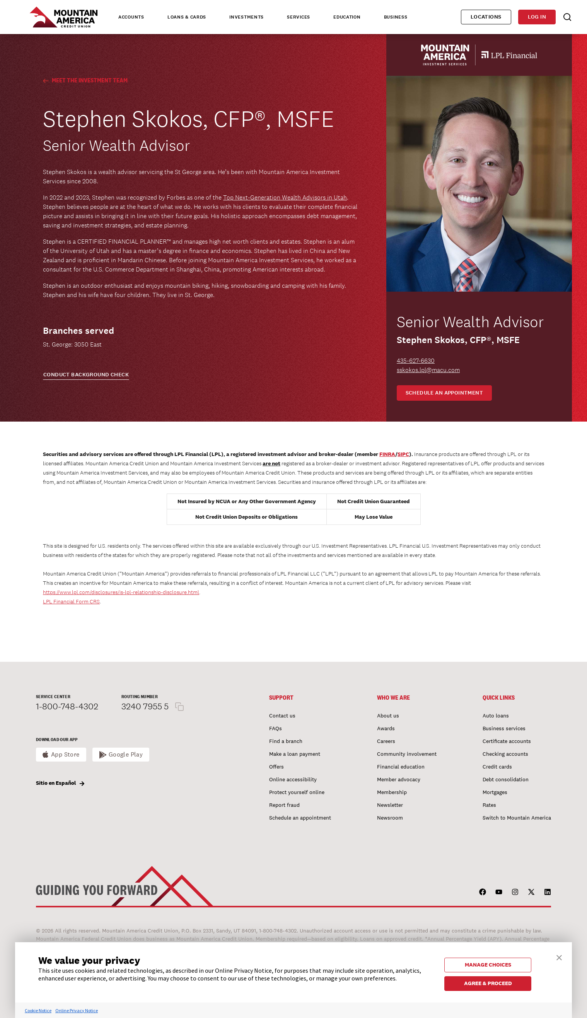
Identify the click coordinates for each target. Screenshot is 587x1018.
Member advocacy (398, 779)
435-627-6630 (416, 361)
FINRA (387, 454)
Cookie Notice (38, 1010)
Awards (386, 728)
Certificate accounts (507, 741)
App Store (65, 754)
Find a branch (285, 741)
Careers (386, 741)
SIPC (403, 454)
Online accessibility (293, 779)
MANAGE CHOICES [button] (488, 964)
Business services (504, 728)
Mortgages (495, 792)
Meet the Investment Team (85, 80)
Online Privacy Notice (76, 1010)
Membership (392, 792)
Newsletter (390, 804)
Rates (489, 804)
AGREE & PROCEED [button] (488, 983)
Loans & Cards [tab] (186, 17)
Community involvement (407, 753)
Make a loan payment (294, 753)
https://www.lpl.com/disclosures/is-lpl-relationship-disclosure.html (121, 592)
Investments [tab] (246, 17)
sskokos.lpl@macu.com (428, 370)
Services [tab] (298, 17)
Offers (276, 766)
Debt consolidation (506, 779)
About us (388, 715)
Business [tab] (396, 17)
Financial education (401, 766)
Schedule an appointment (444, 392)
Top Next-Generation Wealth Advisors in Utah (285, 197)
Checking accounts (505, 753)
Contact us (282, 715)
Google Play (126, 754)
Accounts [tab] (131, 17)
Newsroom (390, 817)
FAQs (275, 728)
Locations (486, 16)
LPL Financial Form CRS (71, 601)
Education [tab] (346, 17)
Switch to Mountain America (517, 817)
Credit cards (497, 766)
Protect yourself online (296, 792)
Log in (537, 16)
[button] (559, 956)
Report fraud (284, 804)
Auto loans (496, 715)
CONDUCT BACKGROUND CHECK (86, 374)
